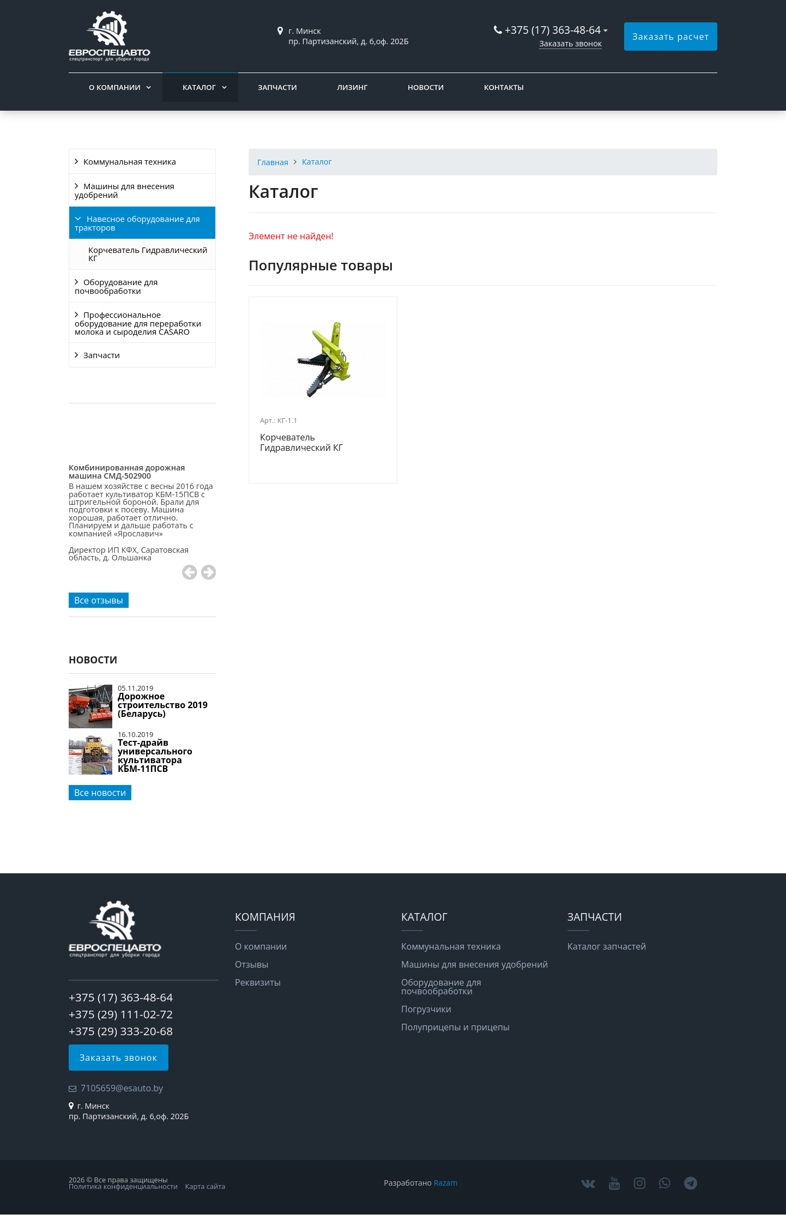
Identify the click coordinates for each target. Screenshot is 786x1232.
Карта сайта (205, 1186)
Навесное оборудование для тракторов (137, 223)
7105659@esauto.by (122, 1088)
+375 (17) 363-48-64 (553, 29)
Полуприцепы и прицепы (455, 1027)
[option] (142, 532)
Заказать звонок (570, 43)
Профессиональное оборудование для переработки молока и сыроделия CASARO (138, 323)
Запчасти (277, 87)
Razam (446, 1182)
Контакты (504, 87)
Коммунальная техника (129, 161)
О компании (115, 87)
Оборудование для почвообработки (116, 286)
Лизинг (352, 87)
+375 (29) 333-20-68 (121, 1030)
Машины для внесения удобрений (124, 190)
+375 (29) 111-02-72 (121, 1014)
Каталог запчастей (606, 946)
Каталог (199, 87)
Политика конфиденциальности (123, 1186)
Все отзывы (98, 600)
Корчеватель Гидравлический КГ (148, 253)
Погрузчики (426, 1009)
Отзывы (251, 964)
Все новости (100, 793)
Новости (426, 87)
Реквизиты (258, 982)
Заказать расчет (670, 37)
